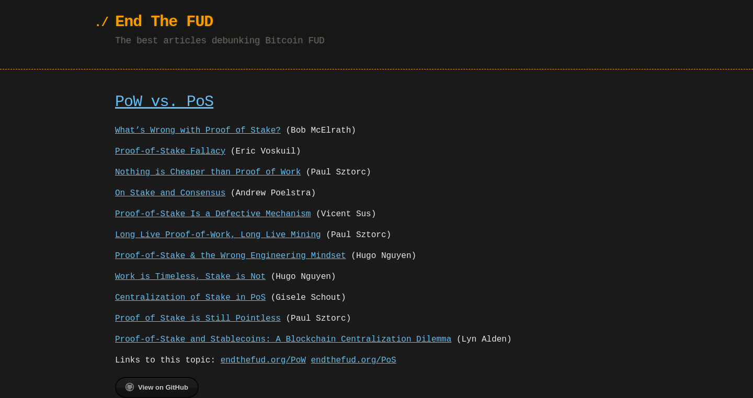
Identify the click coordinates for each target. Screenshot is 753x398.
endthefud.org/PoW (263, 360)
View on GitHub (157, 387)
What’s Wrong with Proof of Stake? (198, 130)
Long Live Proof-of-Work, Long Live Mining (218, 235)
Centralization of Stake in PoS (190, 297)
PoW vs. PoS (164, 102)
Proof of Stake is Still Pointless (198, 318)
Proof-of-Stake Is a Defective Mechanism (213, 214)
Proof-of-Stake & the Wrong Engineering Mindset (230, 256)
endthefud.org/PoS (353, 360)
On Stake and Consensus (170, 193)
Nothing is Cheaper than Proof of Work (208, 172)
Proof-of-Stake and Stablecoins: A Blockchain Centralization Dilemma (283, 339)
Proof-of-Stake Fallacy (170, 151)
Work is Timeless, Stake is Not (190, 277)
